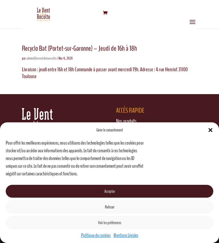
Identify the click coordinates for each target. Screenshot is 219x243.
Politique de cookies (96, 235)
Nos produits (126, 121)
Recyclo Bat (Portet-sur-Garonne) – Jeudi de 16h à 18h (79, 48)
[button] (210, 130)
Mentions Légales (125, 235)
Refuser (109, 207)
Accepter (109, 191)
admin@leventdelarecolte (41, 58)
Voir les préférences (109, 223)
